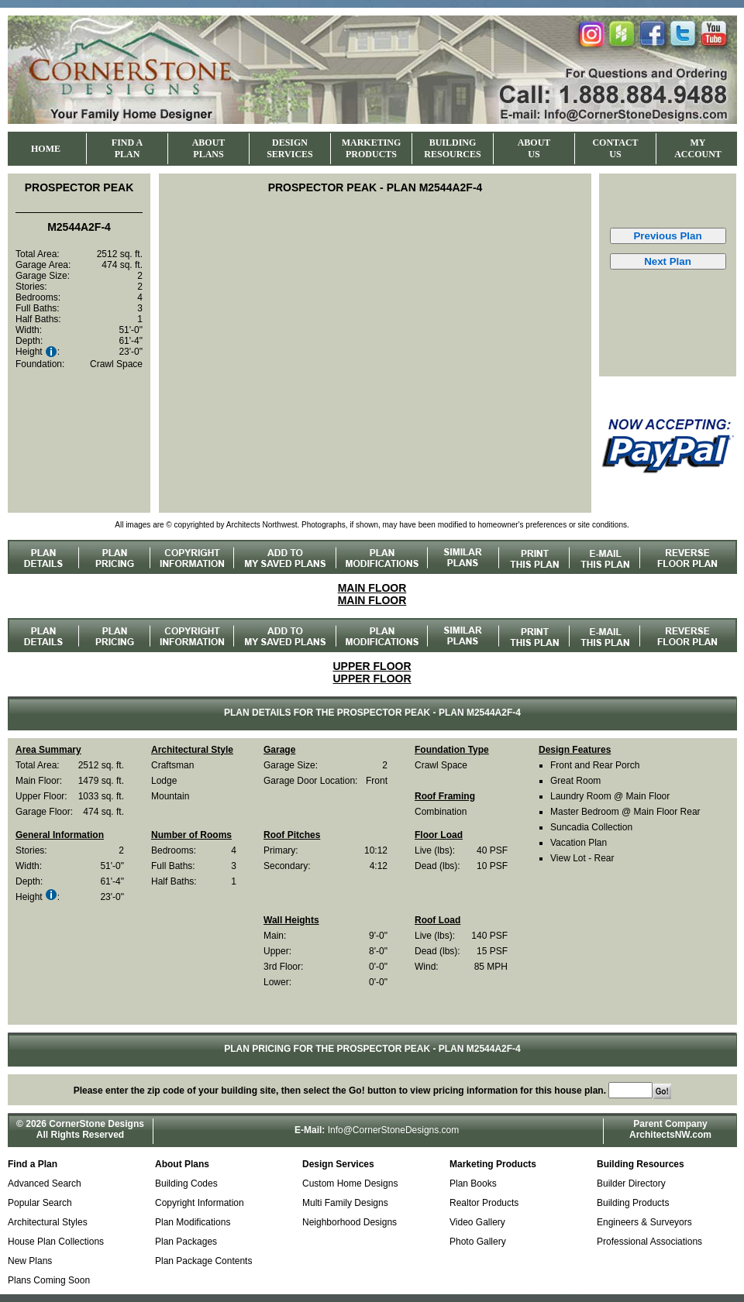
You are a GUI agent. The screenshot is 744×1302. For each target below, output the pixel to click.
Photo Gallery (478, 1241)
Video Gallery (477, 1222)
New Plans (30, 1261)
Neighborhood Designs (349, 1222)
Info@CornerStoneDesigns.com (394, 1130)
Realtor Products (484, 1202)
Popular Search (40, 1202)
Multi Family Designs (345, 1202)
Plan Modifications (192, 1222)
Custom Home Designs (350, 1183)
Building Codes (186, 1183)
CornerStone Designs (96, 1123)
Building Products (633, 1202)
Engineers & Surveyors (644, 1222)
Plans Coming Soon (49, 1280)
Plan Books (473, 1183)
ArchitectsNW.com (670, 1134)
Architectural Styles (48, 1222)
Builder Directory (631, 1183)
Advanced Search (44, 1183)
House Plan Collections (56, 1241)
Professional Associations (649, 1241)
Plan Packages (186, 1241)
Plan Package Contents (203, 1261)
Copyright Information (199, 1202)
